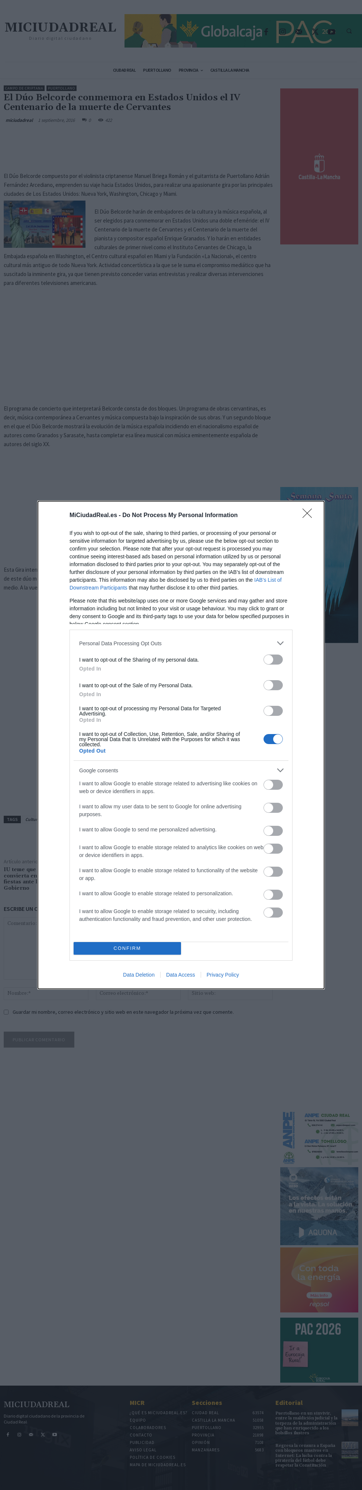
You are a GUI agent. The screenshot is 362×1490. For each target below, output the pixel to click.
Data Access (180, 975)
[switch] (273, 660)
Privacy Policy (223, 975)
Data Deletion (139, 975)
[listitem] (181, 643)
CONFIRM (127, 948)
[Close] (310, 516)
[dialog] (181, 745)
